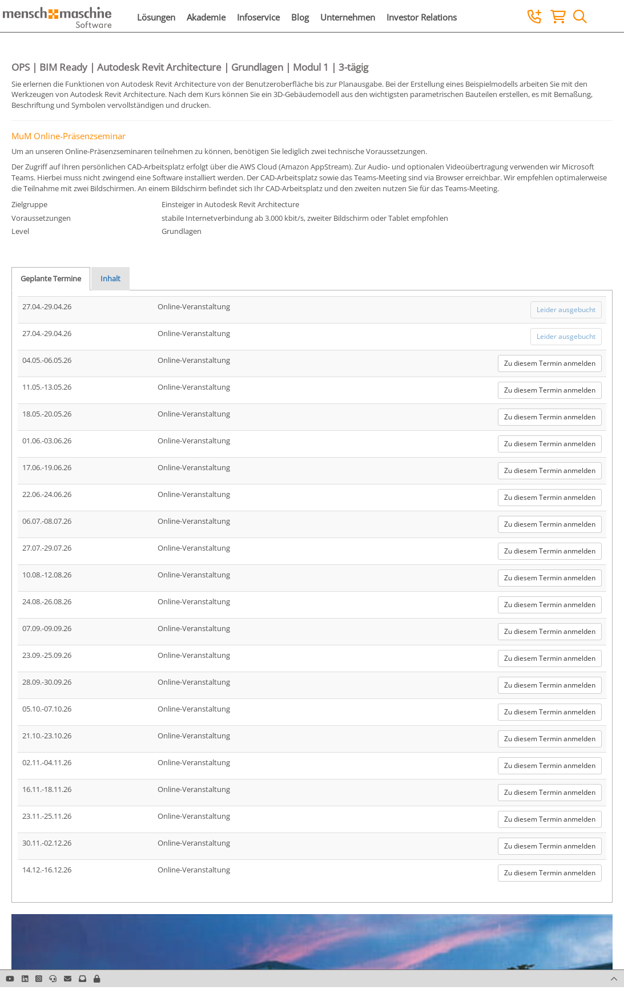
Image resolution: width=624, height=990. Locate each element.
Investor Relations (422, 17)
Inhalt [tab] (110, 278)
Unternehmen (347, 17)
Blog (300, 17)
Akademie (206, 17)
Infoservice (258, 17)
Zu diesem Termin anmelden (549, 363)
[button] (97, 978)
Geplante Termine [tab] (51, 278)
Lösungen (156, 17)
